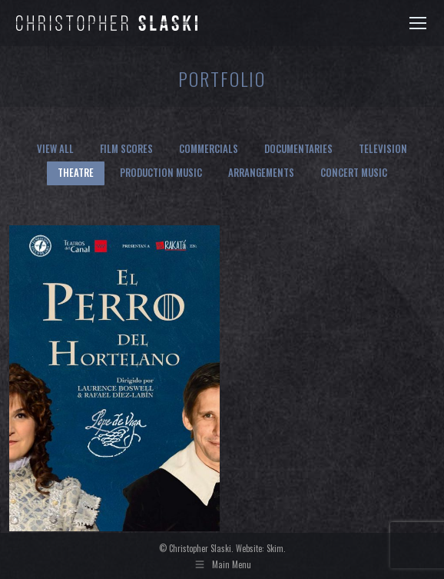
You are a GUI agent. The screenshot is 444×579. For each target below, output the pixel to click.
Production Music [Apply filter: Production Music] (161, 172)
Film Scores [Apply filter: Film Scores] (126, 148)
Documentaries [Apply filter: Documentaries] (298, 148)
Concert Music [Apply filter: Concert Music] (353, 172)
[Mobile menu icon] (418, 23)
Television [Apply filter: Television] (383, 148)
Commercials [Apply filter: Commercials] (208, 148)
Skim (275, 548)
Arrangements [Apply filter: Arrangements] (261, 172)
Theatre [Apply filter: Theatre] (76, 172)
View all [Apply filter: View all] (55, 148)
